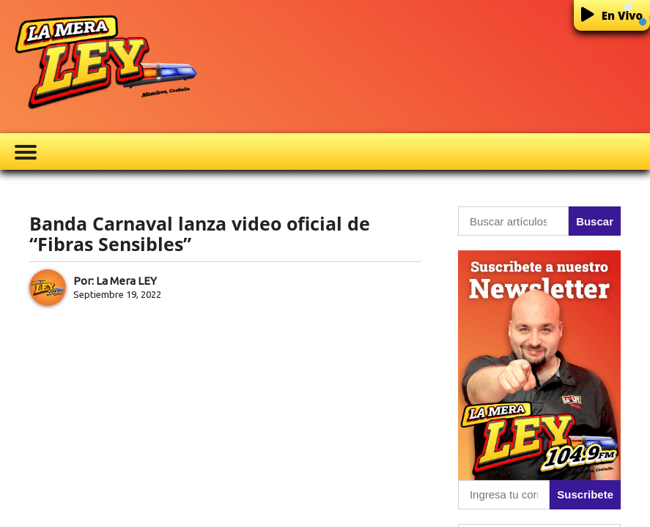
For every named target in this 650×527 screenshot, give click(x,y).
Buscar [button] (594, 221)
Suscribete (585, 494)
